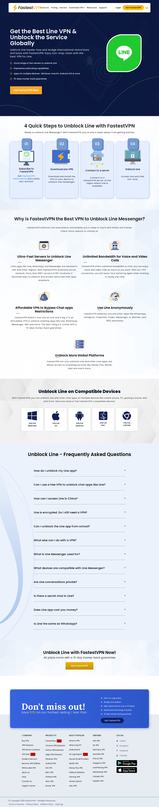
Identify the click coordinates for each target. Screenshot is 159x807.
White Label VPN (29, 768)
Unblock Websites (76, 772)
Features (44, 7)
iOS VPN (49, 768)
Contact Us (27, 781)
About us (26, 772)
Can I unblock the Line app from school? (62, 526)
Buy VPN (25, 740)
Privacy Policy (32, 804)
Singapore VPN (99, 763)
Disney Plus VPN (75, 768)
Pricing (54, 7)
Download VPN (76, 7)
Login (118, 7)
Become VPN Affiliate (31, 763)
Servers (63, 7)
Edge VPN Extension (54, 754)
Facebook (122, 750)
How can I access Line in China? (56, 498)
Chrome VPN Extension (55, 745)
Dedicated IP (74, 749)
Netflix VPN (73, 763)
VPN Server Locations (31, 749)
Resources (92, 7)
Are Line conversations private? (55, 582)
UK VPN (96, 745)
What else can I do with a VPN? (55, 540)
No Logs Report (75, 754)
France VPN (98, 758)
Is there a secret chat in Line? (54, 596)
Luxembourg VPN (100, 767)
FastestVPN (30, 800)
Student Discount (29, 759)
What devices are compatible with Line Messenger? (69, 568)
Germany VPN (99, 749)
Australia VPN (98, 754)
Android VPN (51, 763)
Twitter (121, 741)
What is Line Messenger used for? (57, 554)
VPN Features (27, 745)
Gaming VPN (74, 777)
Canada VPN (98, 776)
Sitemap (59, 804)
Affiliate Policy (46, 804)
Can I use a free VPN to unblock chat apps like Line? (69, 485)
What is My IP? (75, 745)
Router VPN (50, 786)
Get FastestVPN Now (26, 90)
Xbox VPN (49, 781)
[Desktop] (146, 8)
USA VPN (96, 740)
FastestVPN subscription (24, 177)
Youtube (121, 755)
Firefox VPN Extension (55, 750)
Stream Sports (75, 781)
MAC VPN (49, 772)
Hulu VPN (73, 786)
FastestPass (51, 741)
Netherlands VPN (100, 772)
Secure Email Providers (79, 759)
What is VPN (74, 740)
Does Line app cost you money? (56, 610)
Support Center (28, 786)
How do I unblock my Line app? (55, 471)
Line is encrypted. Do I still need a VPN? (60, 512)
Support (103, 7)
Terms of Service (16, 804)
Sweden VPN (98, 781)
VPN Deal (25, 754)
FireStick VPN (51, 777)
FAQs (24, 777)
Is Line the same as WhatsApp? (55, 624)
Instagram (122, 746)
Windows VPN (51, 759)
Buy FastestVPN (79, 665)
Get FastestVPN (133, 7)
